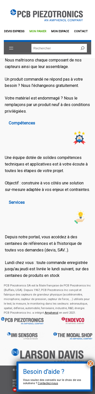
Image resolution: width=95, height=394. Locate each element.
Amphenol (51, 312)
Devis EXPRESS (14, 31)
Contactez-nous (48, 383)
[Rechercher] (82, 48)
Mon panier (37, 31)
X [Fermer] (90, 363)
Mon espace (60, 31)
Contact (81, 31)
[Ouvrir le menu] (11, 48)
